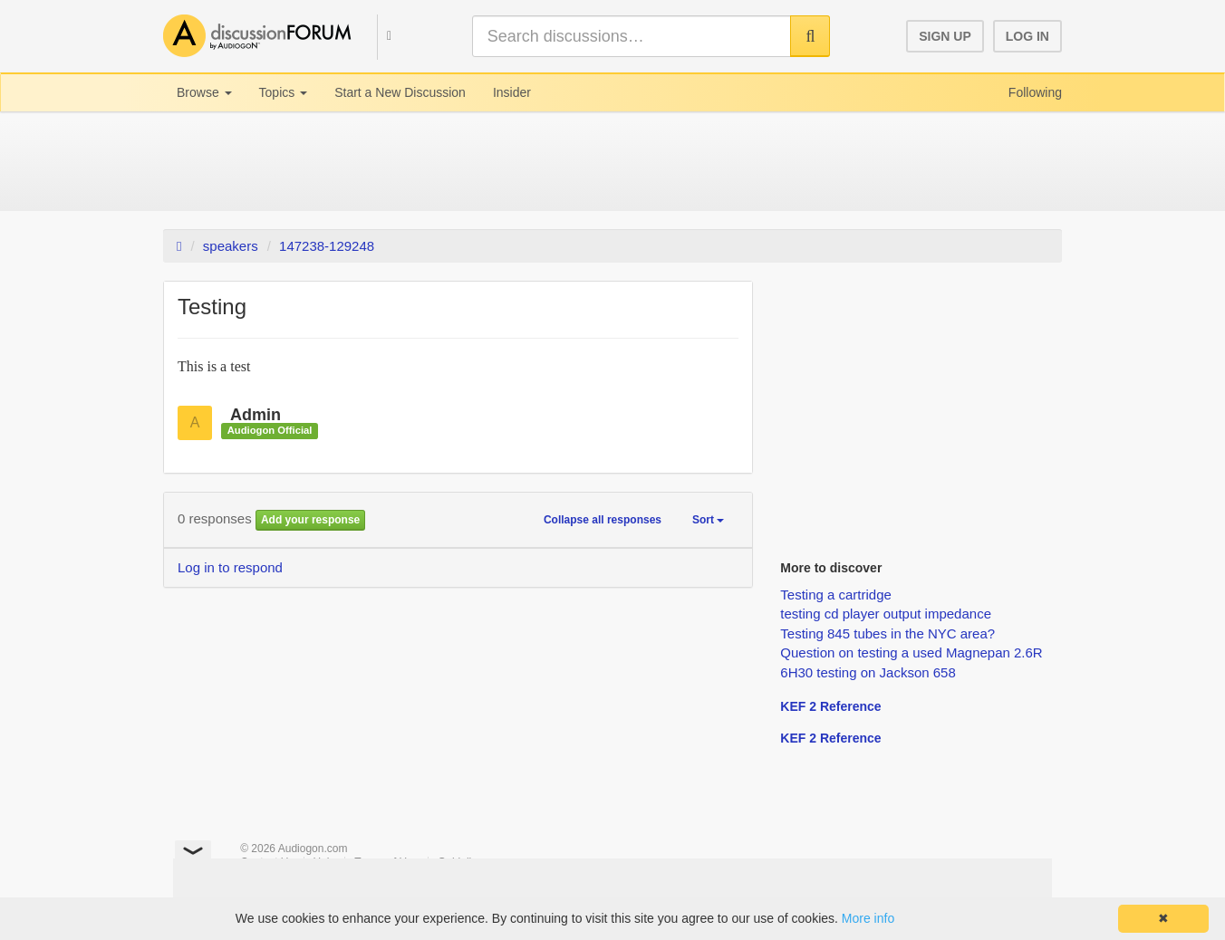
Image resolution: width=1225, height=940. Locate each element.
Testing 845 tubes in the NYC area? (887, 633)
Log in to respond (230, 567)
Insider (512, 92)
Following (1035, 92)
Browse (204, 92)
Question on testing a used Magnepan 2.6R (911, 652)
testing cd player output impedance (885, 613)
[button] (380, 34)
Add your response (310, 519)
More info (868, 918)
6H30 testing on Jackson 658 (867, 672)
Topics (283, 92)
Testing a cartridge (836, 594)
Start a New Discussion (400, 92)
